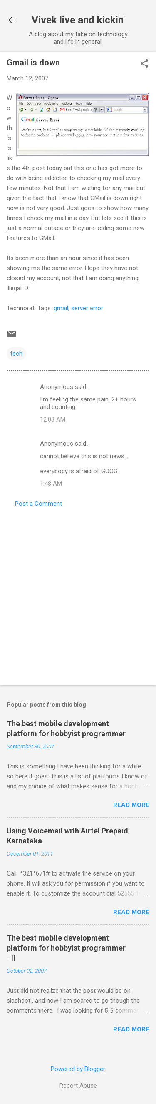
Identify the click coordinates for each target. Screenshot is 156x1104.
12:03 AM (52, 419)
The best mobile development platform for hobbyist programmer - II (66, 947)
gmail (61, 308)
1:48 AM (51, 483)
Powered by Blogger (78, 1069)
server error (87, 308)
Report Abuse (78, 1085)
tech (16, 353)
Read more (131, 805)
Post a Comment (38, 503)
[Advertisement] (78, 594)
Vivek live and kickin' (78, 20)
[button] (144, 64)
